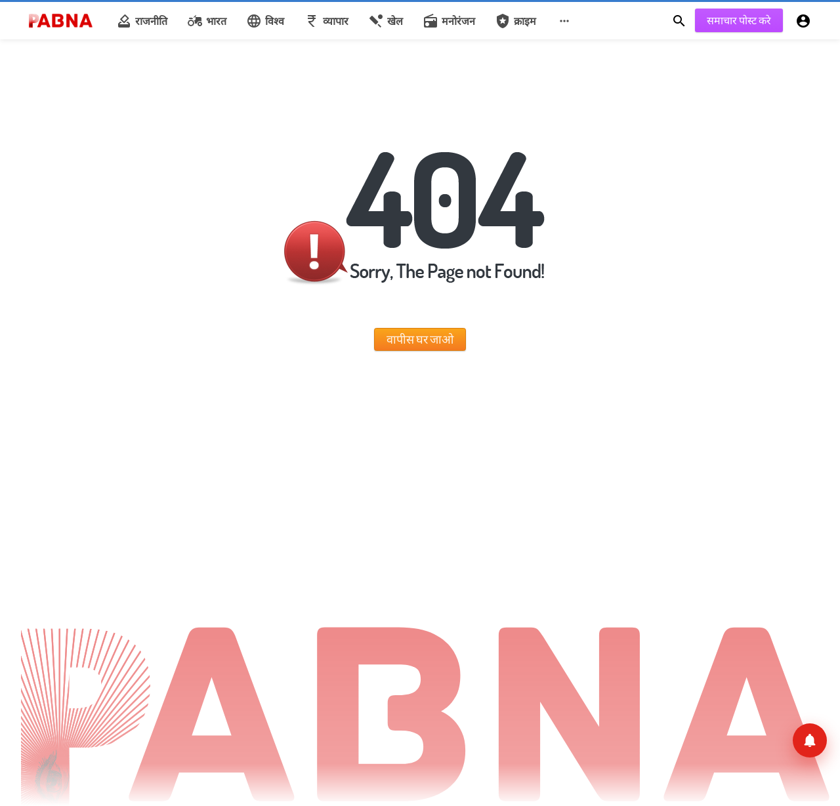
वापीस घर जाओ (420, 339)
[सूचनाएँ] (810, 740)
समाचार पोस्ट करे (739, 20)
